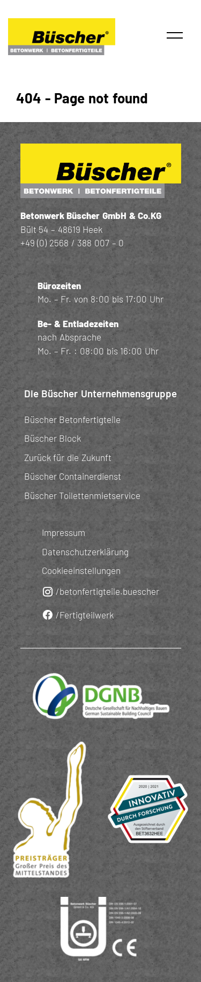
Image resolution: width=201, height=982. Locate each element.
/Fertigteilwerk (78, 615)
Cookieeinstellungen (81, 570)
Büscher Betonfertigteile (72, 419)
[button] (175, 35)
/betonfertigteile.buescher (100, 592)
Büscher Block (52, 438)
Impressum (63, 532)
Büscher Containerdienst (73, 476)
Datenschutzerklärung (85, 551)
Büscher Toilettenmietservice (82, 495)
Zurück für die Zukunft (67, 457)
